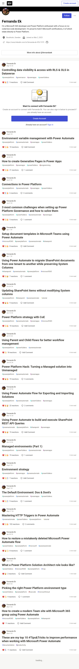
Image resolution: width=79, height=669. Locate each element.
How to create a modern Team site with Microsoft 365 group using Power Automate (36, 612)
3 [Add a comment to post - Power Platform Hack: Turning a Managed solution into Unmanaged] (27, 379)
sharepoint (47, 241)
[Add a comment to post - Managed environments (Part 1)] (10, 455)
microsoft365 (7, 241)
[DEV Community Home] (10, 3)
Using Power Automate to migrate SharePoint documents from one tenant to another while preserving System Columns (38, 264)
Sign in (50, 125)
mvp (43, 569)
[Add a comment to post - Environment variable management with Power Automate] (10, 147)
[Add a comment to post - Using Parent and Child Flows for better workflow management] (9, 352)
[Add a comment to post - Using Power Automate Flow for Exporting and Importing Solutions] (10, 405)
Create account (69, 3)
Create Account (39, 118)
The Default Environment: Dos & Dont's (26, 492)
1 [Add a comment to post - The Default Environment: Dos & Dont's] (26, 501)
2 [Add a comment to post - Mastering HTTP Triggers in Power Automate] (28, 524)
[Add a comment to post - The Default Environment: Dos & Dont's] (10, 501)
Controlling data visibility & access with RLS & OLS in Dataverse (35, 71)
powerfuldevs (43, 77)
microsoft (33, 546)
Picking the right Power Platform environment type (34, 588)
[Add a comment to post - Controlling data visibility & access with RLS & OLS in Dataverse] (10, 82)
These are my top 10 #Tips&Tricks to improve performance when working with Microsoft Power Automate (39, 639)
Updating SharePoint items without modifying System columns (36, 292)
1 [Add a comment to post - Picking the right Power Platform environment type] (24, 596)
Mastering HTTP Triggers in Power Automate (30, 515)
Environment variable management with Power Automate (38, 138)
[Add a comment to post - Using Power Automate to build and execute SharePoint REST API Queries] (10, 432)
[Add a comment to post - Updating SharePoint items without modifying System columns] (10, 303)
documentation (8, 645)
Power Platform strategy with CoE (23, 317)
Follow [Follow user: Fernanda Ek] (67, 15)
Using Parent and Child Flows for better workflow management (33, 341)
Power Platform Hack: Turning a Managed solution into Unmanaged (37, 368)
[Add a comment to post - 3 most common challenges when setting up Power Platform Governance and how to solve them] (10, 220)
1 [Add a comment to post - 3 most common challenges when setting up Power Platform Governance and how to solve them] (26, 219)
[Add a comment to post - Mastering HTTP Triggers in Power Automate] (11, 524)
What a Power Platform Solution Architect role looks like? (38, 565)
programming (44, 165)
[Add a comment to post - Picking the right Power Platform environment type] (9, 597)
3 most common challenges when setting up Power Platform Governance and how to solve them (34, 209)
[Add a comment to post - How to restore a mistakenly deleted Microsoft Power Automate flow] (10, 551)
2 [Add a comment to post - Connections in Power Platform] (26, 193)
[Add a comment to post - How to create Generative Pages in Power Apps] (10, 170)
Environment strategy (15, 469)
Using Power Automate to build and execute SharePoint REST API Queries (37, 421)
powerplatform (8, 77)
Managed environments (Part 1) (22, 446)
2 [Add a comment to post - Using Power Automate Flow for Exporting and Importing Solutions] (27, 405)
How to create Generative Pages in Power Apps (32, 161)
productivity (21, 645)
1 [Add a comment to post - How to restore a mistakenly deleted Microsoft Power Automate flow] (26, 550)
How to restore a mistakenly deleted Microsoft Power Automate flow (35, 540)
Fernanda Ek (11, 64)
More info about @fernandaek (39, 52)
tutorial (44, 298)
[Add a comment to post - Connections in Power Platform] (10, 193)
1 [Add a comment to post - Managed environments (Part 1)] (27, 455)
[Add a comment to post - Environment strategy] (10, 478)
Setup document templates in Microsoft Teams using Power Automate (35, 235)
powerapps (31, 77)
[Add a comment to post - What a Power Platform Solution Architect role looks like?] (9, 574)
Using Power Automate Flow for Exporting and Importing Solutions (38, 395)
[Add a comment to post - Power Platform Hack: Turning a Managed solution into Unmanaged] (10, 379)
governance (21, 77)
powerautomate (22, 142)
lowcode (32, 592)
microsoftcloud (44, 592)
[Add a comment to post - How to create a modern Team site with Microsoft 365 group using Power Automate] (8, 623)
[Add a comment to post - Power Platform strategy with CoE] (10, 326)
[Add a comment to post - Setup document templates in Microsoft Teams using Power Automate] (10, 246)
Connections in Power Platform (22, 184)
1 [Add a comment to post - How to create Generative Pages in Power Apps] (27, 170)
